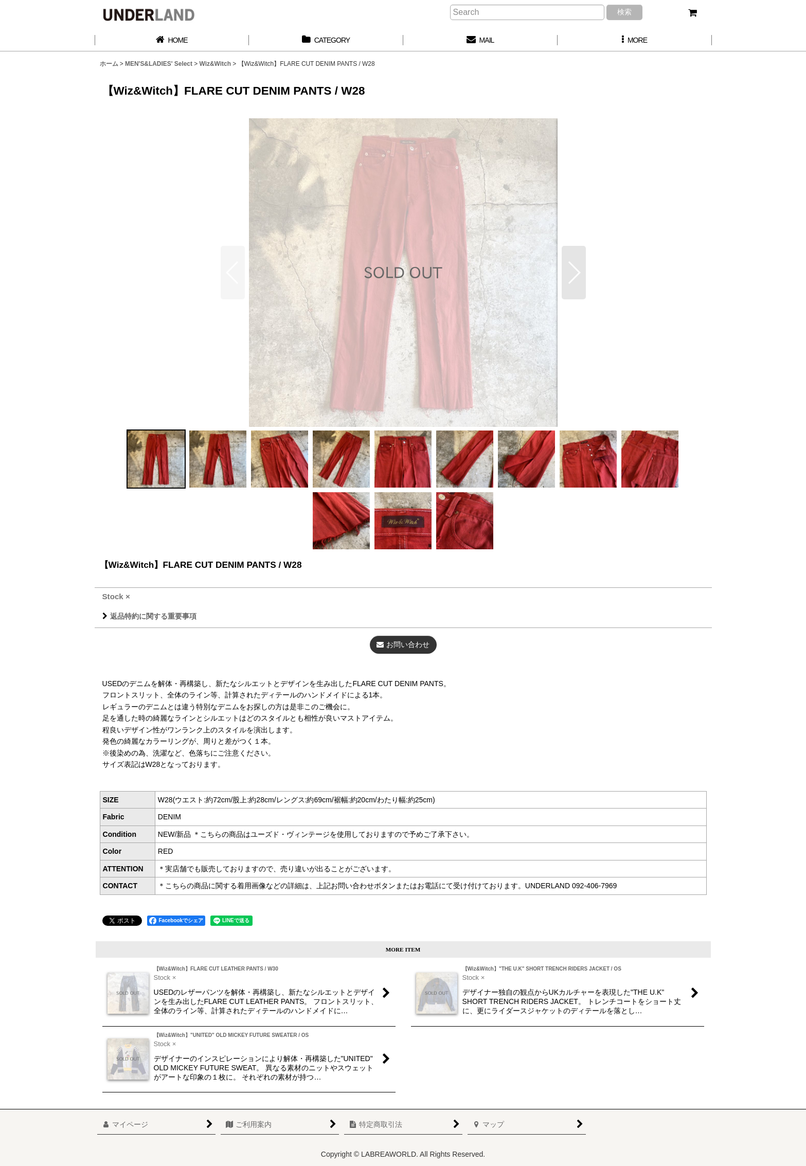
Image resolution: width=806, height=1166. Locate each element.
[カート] (692, 13)
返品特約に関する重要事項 (149, 616)
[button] (635, 40)
